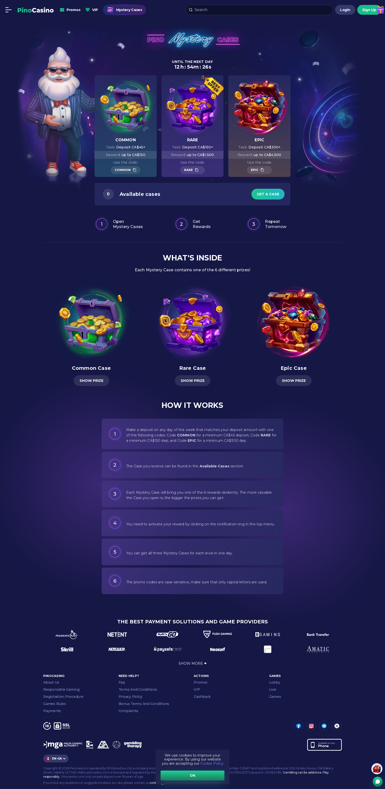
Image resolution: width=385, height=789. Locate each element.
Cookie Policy (211, 763)
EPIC (254, 170)
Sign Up (369, 10)
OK (192, 775)
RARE (188, 170)
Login (345, 10)
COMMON (123, 170)
